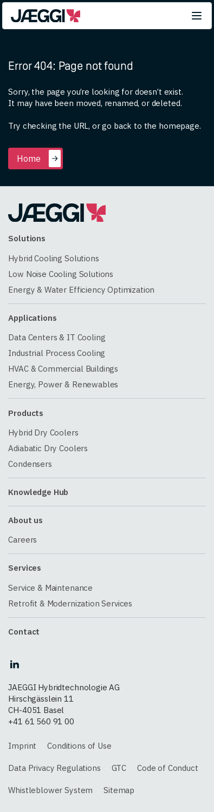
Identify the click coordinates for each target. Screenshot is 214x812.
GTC (119, 768)
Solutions (27, 238)
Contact (24, 631)
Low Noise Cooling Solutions (60, 274)
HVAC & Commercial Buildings (63, 369)
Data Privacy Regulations (54, 768)
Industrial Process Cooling (56, 353)
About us (25, 520)
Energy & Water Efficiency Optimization (81, 290)
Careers (22, 539)
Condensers (29, 464)
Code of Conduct (167, 768)
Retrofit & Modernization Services (70, 603)
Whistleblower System (50, 790)
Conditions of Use (79, 746)
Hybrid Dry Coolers (43, 432)
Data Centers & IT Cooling (56, 337)
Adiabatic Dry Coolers (48, 448)
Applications (32, 318)
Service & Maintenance (50, 588)
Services (24, 568)
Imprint (22, 746)
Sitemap (118, 790)
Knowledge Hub (38, 492)
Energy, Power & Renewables (63, 384)
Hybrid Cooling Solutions (53, 258)
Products (25, 413)
